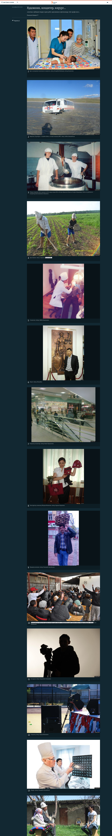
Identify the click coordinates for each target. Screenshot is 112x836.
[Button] (16, 21)
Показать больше (32, 15)
